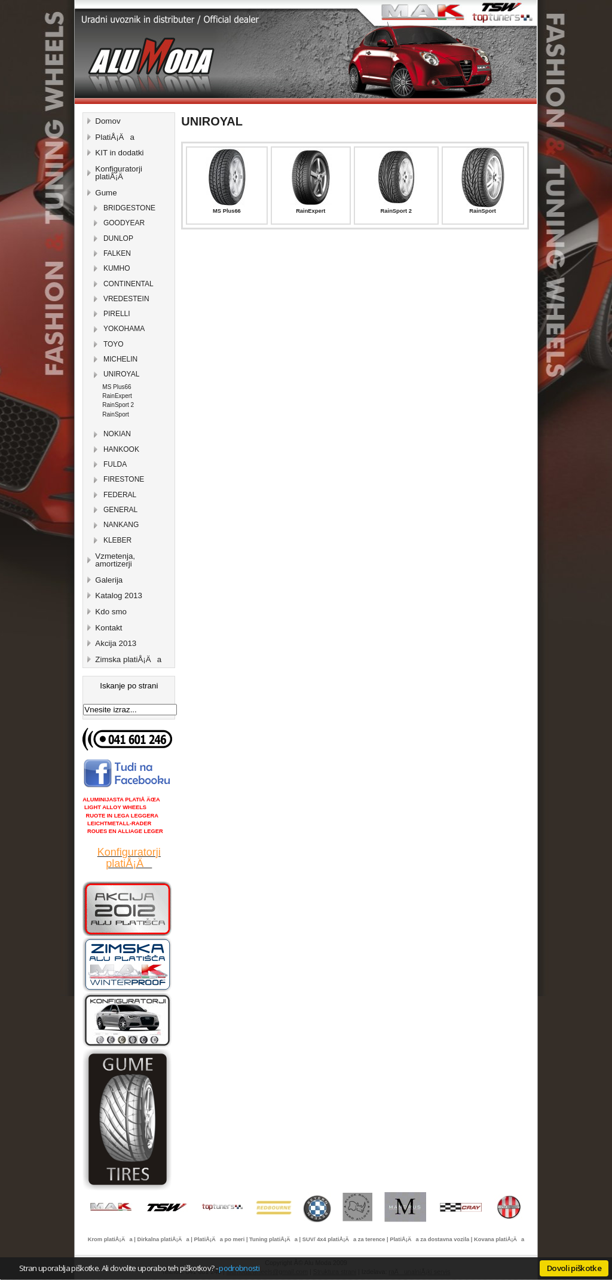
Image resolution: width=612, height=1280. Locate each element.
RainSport (482, 211)
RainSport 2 (396, 211)
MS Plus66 (227, 211)
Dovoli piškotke (574, 1268)
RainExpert (310, 211)
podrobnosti (239, 1268)
